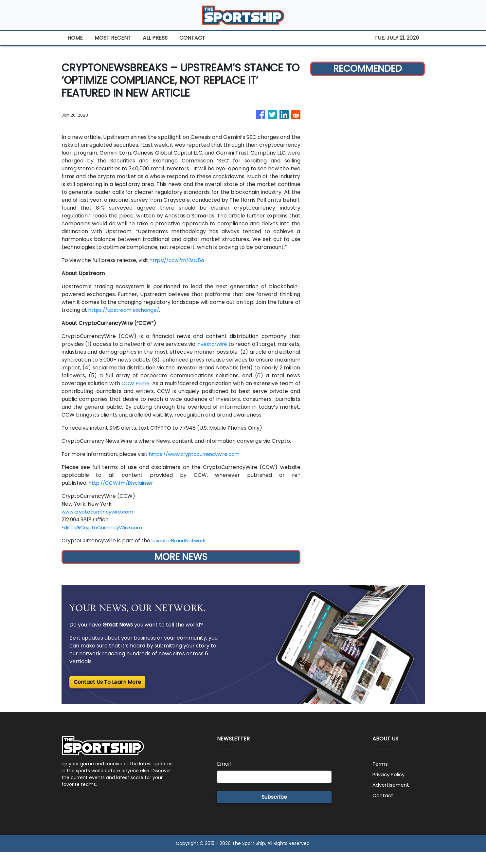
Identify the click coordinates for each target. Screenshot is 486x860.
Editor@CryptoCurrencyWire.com (105, 535)
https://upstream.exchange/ (125, 310)
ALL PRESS (155, 38)
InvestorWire (228, 344)
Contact (383, 803)
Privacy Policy (390, 782)
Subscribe (274, 805)
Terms (380, 772)
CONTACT (192, 38)
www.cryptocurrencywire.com (101, 519)
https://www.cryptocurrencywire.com (198, 462)
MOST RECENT (113, 38)
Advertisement (391, 792)
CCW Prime (173, 383)
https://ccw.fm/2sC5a (178, 260)
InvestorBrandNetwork (181, 548)
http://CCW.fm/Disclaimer (123, 491)
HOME (75, 38)
